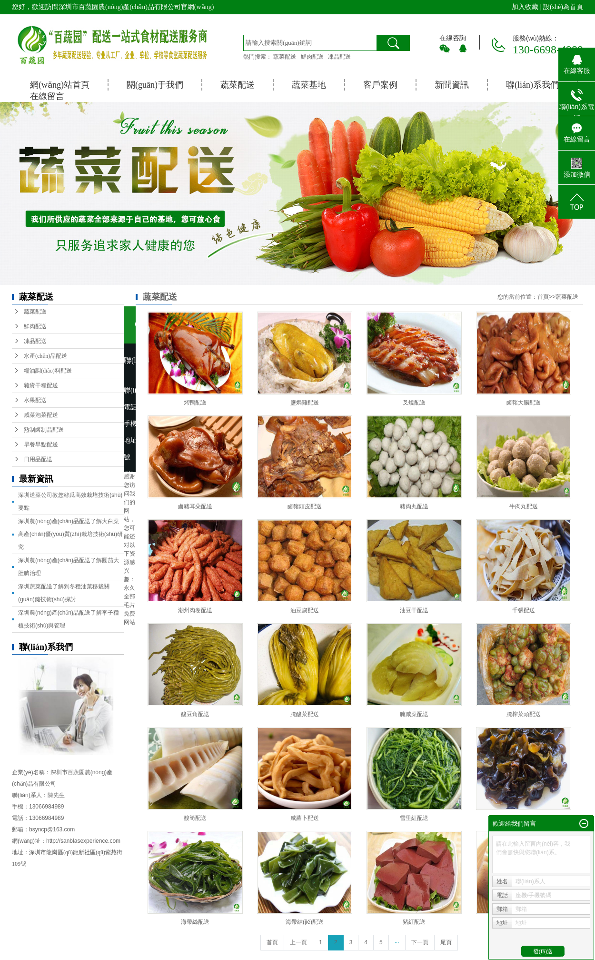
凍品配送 (339, 56)
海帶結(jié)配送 (305, 922)
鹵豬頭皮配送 (305, 506)
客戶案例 (380, 85)
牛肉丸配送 (523, 506)
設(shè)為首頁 (563, 6)
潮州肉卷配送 (195, 610)
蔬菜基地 (309, 85)
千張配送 (523, 610)
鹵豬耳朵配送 (195, 506)
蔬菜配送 (284, 56)
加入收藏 (525, 6)
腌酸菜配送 (304, 714)
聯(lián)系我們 (532, 85)
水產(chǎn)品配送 (45, 356)
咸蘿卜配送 (304, 818)
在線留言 (47, 96)
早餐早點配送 (41, 444)
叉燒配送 (414, 402)
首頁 (543, 296)
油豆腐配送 (304, 610)
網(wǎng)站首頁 (59, 85)
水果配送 (35, 400)
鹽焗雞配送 (304, 402)
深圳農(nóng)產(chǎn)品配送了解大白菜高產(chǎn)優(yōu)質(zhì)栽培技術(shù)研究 (70, 534)
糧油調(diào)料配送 (48, 370)
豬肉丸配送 (414, 506)
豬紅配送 (414, 922)
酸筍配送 (195, 818)
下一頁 (419, 942)
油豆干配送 (414, 610)
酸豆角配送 (195, 714)
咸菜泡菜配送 (41, 415)
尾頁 (446, 942)
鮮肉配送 (312, 56)
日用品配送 (38, 459)
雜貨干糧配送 (41, 385)
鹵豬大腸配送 (523, 402)
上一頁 (298, 942)
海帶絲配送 (195, 922)
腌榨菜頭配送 (523, 714)
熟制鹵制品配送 (44, 429)
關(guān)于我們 (155, 85)
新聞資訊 (452, 85)
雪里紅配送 (414, 818)
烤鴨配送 (195, 402)
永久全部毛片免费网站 (129, 605)
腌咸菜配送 (414, 714)
